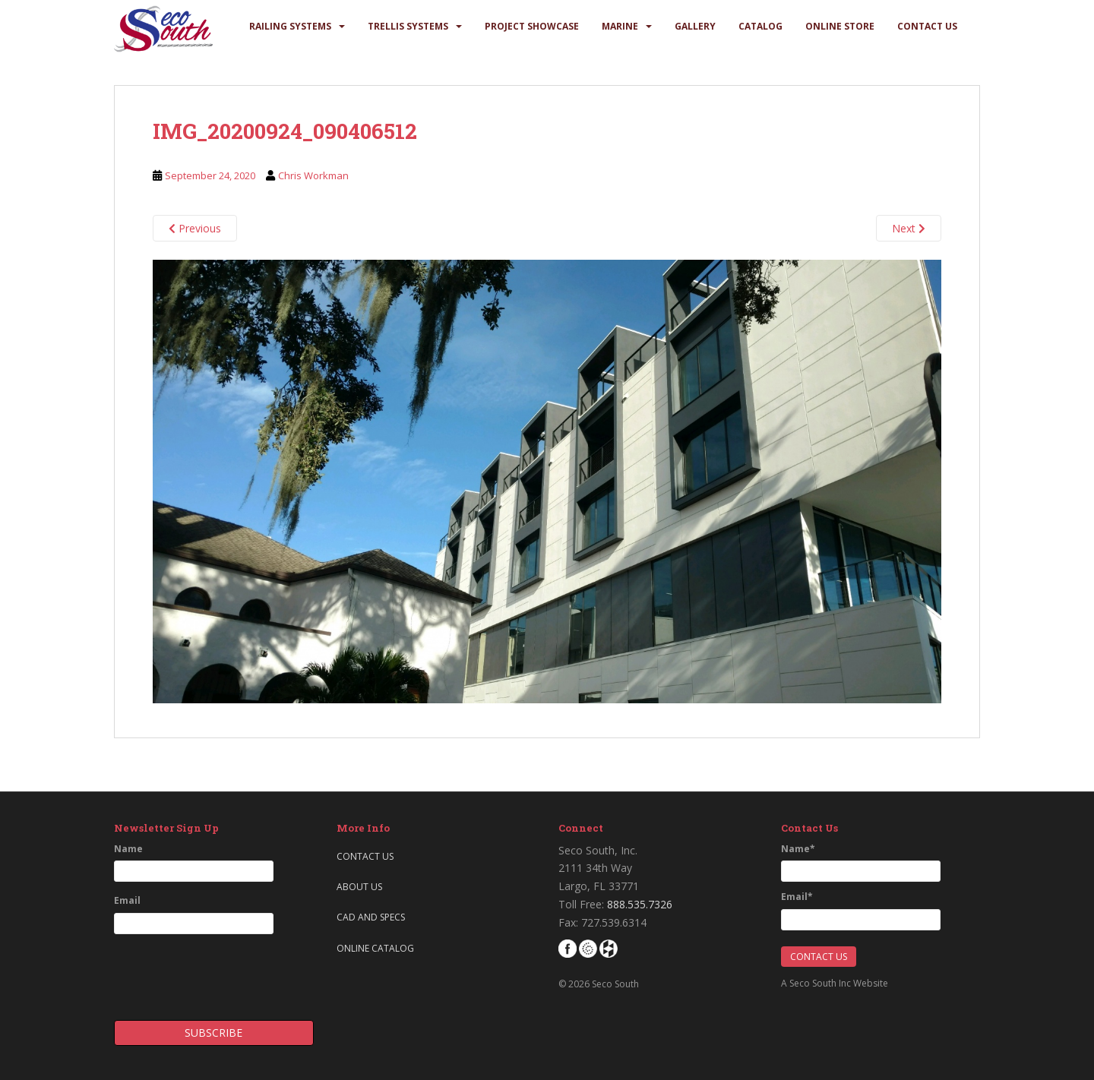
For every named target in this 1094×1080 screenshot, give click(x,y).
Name (128, 848)
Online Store (839, 26)
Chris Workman (313, 175)
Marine (620, 26)
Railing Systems (290, 26)
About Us (359, 886)
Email (127, 900)
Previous (195, 228)
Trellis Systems (408, 26)
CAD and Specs (371, 917)
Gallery (695, 26)
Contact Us (927, 26)
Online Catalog (375, 948)
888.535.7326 (639, 904)
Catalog (760, 26)
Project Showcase (532, 26)
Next (908, 228)
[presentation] (203, 972)
